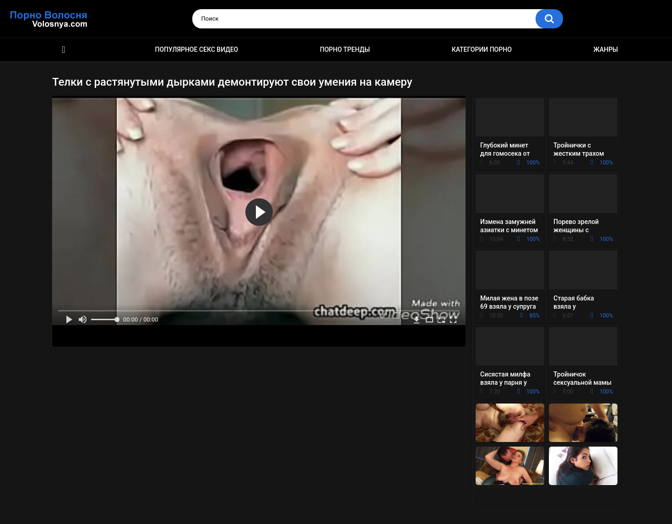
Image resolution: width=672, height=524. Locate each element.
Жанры (605, 49)
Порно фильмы (63, 49)
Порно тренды (345, 49)
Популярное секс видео (196, 49)
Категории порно (482, 49)
